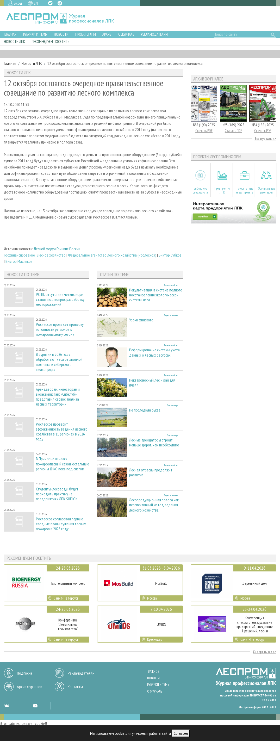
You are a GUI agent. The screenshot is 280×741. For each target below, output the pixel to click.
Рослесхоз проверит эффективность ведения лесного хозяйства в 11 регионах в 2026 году (62, 432)
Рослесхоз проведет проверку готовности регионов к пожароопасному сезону (60, 329)
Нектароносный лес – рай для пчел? (152, 383)
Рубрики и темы (35, 34)
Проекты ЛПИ (85, 34)
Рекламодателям (154, 34)
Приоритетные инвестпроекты (244, 190)
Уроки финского (141, 319)
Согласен (181, 733)
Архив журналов (29, 686)
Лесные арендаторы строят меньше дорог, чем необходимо (154, 442)
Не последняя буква (144, 410)
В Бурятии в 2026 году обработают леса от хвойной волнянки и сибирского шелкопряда (59, 362)
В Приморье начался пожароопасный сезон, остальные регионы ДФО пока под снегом (62, 463)
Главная (10, 34)
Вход (18, 3)
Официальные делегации (266, 190)
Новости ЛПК (14, 41)
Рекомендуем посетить (50, 41)
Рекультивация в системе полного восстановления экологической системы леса (155, 295)
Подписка (24, 673)
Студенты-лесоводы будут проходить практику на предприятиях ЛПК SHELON (57, 494)
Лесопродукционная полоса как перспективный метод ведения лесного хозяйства (154, 504)
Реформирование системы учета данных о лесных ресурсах (154, 352)
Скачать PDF (204, 130)
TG (60, 3)
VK (50, 3)
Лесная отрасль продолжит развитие (150, 472)
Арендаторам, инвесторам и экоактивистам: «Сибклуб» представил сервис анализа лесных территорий (58, 397)
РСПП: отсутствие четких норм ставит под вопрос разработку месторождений (60, 299)
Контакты (75, 686)
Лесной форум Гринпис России (57, 248)
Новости (61, 34)
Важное (153, 671)
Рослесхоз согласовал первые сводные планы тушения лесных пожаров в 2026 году (61, 523)
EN (36, 3)
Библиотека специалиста (200, 190)
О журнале (126, 34)
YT (35, 705)
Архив (106, 34)
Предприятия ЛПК (222, 190)
